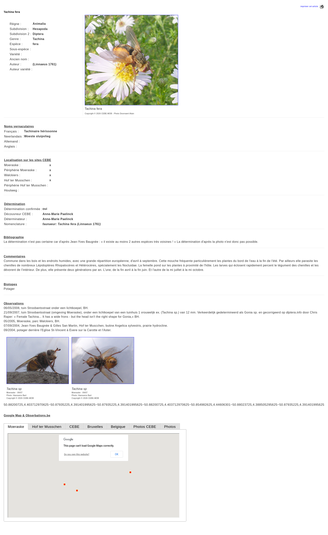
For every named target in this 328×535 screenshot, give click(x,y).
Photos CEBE (144, 427)
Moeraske (16, 427)
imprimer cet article (312, 6)
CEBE (74, 427)
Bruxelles (95, 427)
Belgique (118, 427)
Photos (170, 427)
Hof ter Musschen (47, 427)
